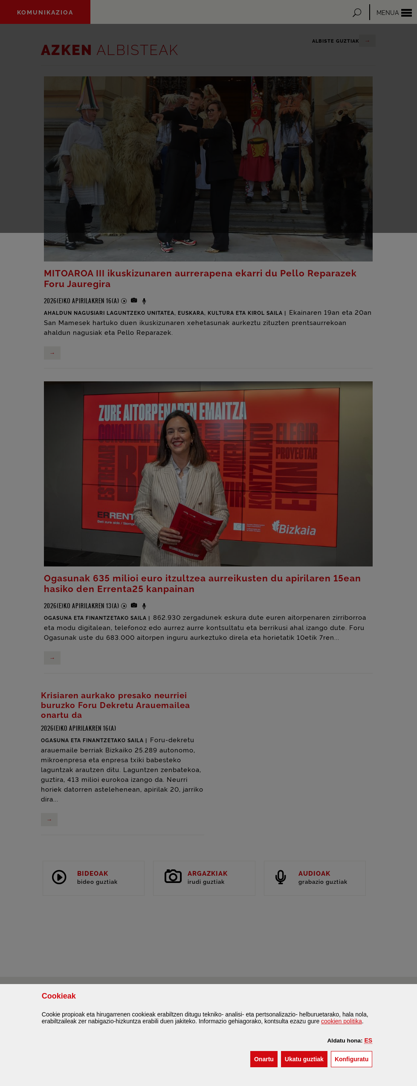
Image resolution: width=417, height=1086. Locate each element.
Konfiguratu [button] (353, 1058)
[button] (369, 1040)
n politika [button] (341, 1021)
